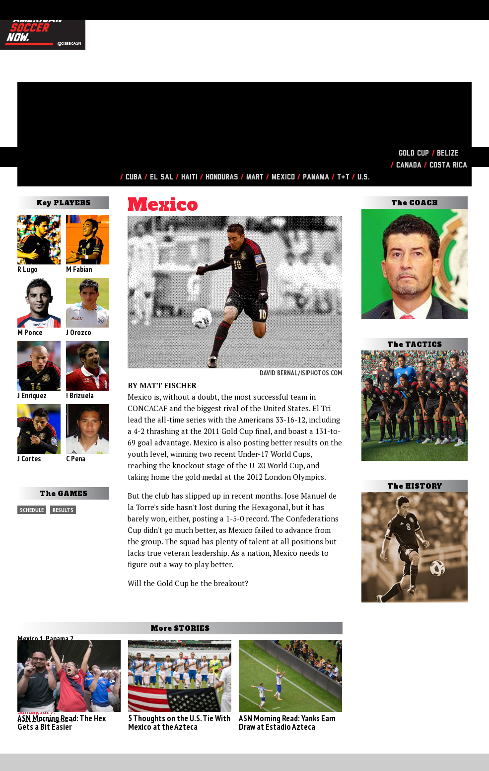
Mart (255, 177)
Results (63, 510)
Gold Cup (414, 153)
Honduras (222, 177)
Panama (316, 177)
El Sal (161, 177)
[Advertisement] (238, 74)
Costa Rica (448, 165)
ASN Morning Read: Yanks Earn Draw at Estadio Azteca (287, 722)
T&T (343, 177)
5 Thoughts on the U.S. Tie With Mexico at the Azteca (179, 722)
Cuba (134, 177)
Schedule (32, 510)
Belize (448, 153)
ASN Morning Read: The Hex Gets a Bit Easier (61, 722)
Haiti (189, 177)
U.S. (363, 177)
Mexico (283, 177)
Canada (408, 165)
